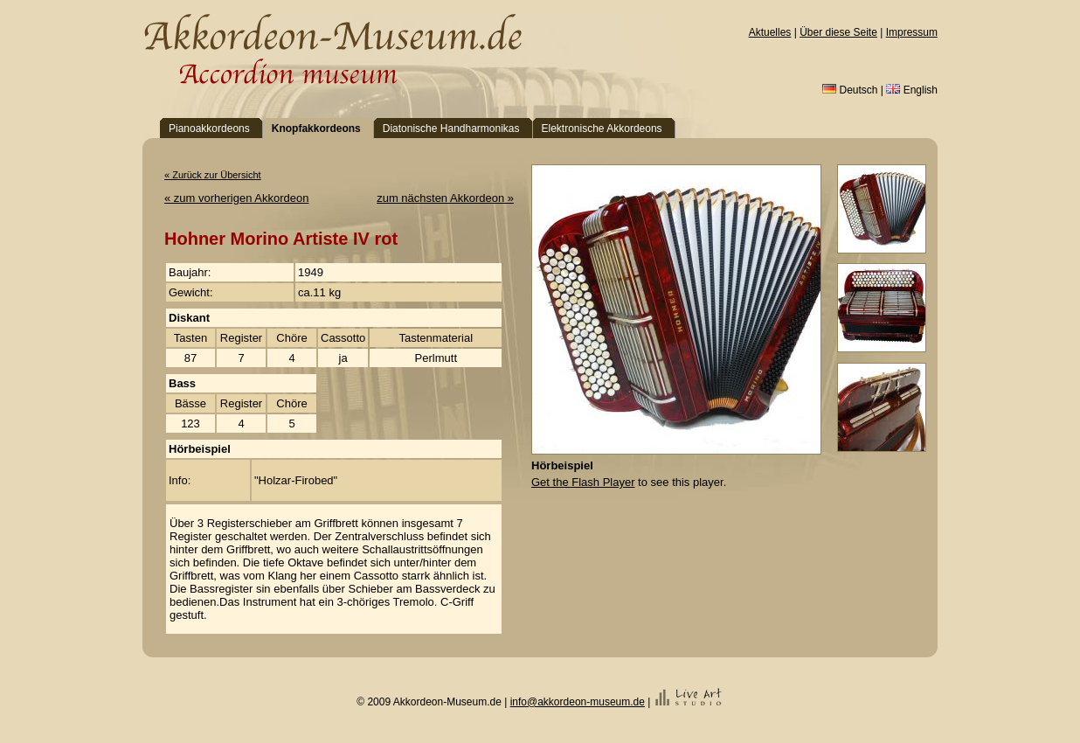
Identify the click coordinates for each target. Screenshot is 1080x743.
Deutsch (849, 90)
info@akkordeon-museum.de (577, 702)
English (912, 90)
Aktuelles (770, 32)
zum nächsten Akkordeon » (445, 198)
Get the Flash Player (583, 482)
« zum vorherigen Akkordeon (236, 198)
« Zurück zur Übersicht (212, 175)
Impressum (912, 32)
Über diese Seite (838, 32)
